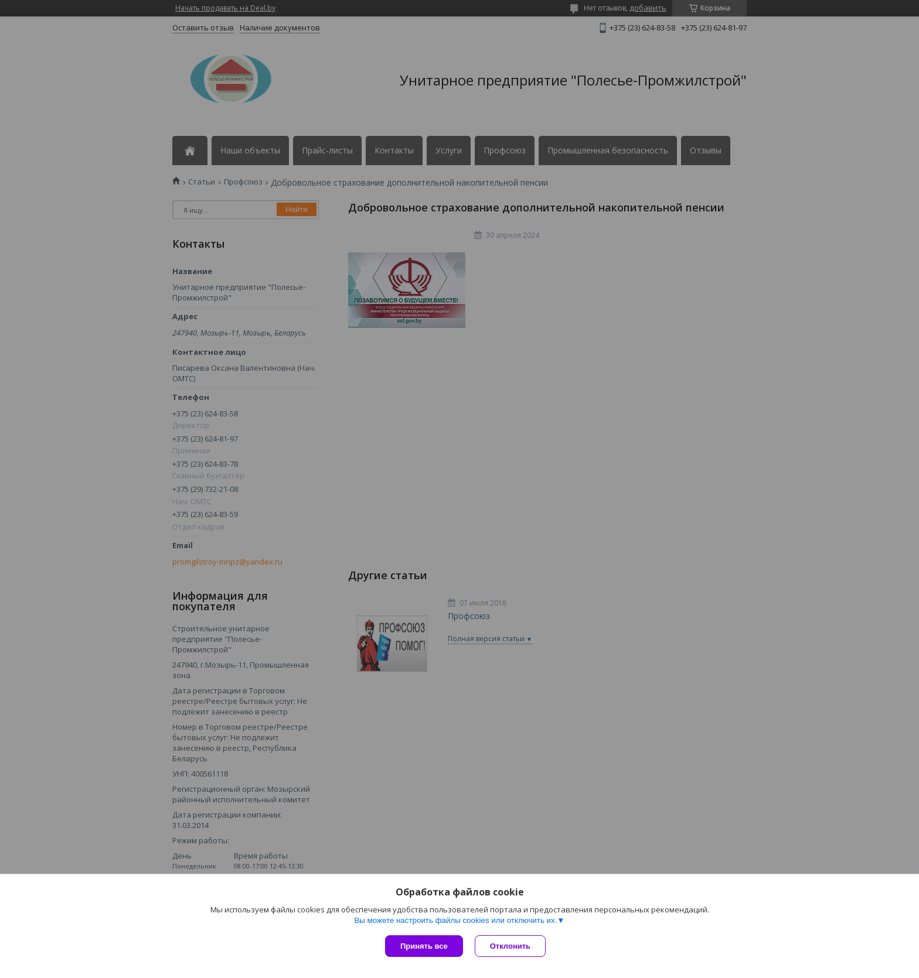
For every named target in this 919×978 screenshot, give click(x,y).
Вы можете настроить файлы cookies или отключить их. (455, 920)
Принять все (424, 946)
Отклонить (510, 946)
